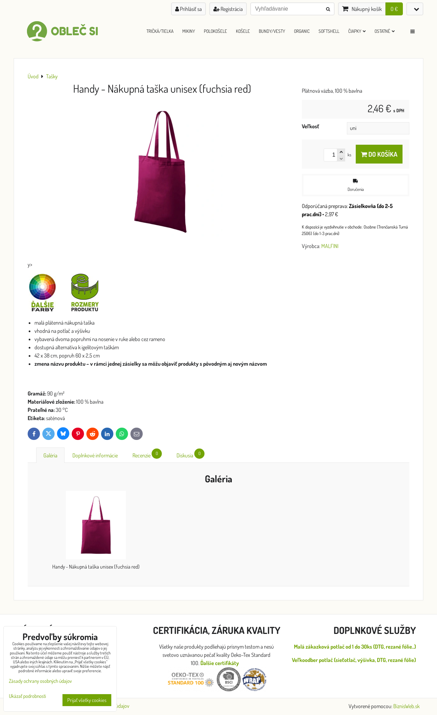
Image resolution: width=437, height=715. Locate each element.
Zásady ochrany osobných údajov (40, 681)
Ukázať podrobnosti (27, 696)
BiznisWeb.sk (406, 706)
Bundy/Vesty (272, 31)
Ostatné (385, 31)
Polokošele (215, 31)
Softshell (329, 31)
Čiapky (357, 31)
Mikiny (188, 31)
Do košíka (379, 154)
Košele (243, 31)
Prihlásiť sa (188, 8)
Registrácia (228, 8)
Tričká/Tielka (159, 31)
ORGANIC (302, 31)
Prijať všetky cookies (87, 700)
